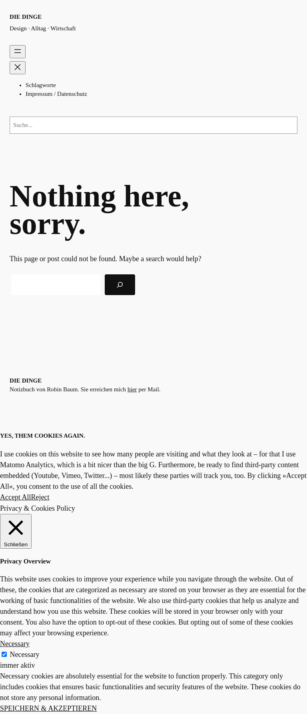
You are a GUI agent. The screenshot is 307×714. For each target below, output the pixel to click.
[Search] (120, 284)
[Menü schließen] (18, 67)
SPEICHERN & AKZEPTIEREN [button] (48, 708)
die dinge (26, 17)
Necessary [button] (15, 644)
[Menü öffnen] (18, 51)
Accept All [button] (15, 497)
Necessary (25, 654)
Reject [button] (40, 497)
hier (132, 389)
